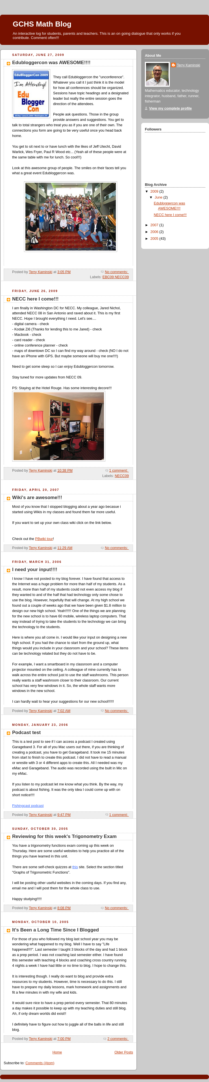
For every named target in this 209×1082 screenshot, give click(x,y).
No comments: (117, 272)
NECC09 (122, 476)
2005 (155, 239)
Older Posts (123, 1052)
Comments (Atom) (39, 1063)
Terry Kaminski (188, 65)
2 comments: (118, 1039)
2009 (155, 191)
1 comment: (119, 471)
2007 (155, 225)
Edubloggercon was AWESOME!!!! (51, 62)
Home (57, 1052)
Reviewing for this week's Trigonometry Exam (64, 836)
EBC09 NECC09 (116, 277)
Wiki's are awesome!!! (37, 497)
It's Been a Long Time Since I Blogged (55, 930)
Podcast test (26, 732)
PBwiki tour (44, 539)
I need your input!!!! (34, 569)
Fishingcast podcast (27, 806)
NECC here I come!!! (35, 299)
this (75, 867)
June (159, 197)
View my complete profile (170, 108)
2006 (155, 232)
